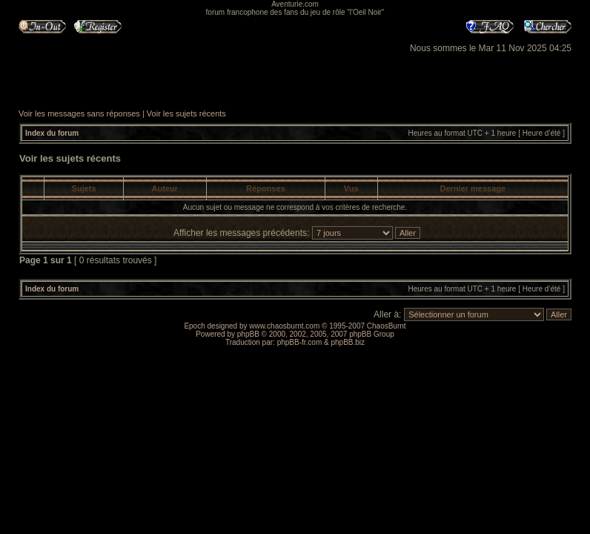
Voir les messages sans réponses (79, 113)
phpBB (248, 334)
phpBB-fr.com (299, 342)
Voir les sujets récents (186, 113)
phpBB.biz (348, 342)
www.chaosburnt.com (284, 326)
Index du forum (52, 133)
